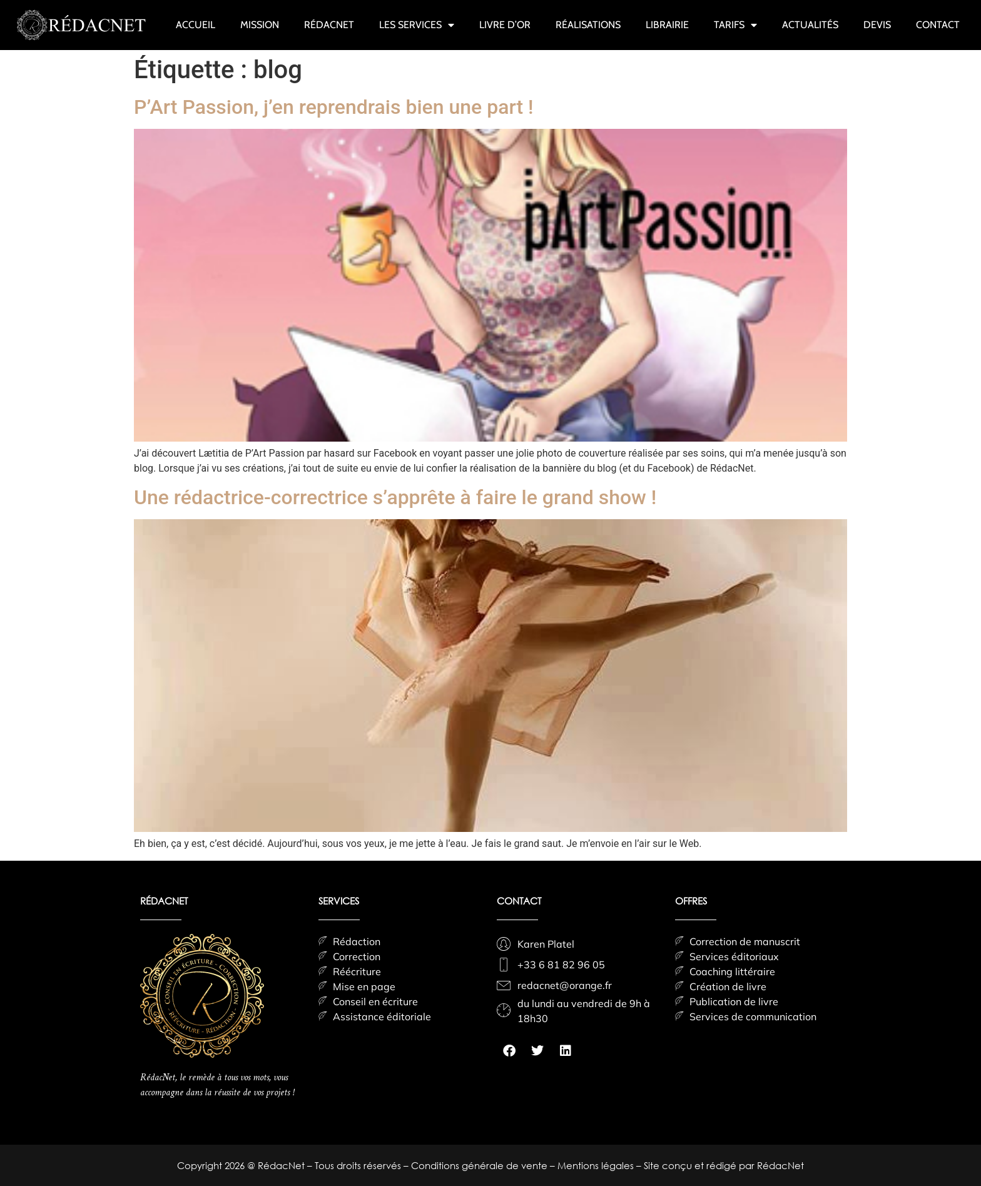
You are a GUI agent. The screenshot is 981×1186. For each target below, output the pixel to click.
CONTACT (938, 25)
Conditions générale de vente (480, 1165)
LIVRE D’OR (505, 25)
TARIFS (735, 25)
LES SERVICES (416, 25)
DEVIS (877, 25)
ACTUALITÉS (810, 25)
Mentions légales (596, 1165)
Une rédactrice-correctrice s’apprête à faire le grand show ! (395, 497)
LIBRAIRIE (667, 25)
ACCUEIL (195, 25)
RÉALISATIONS (588, 25)
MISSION (259, 25)
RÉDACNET (329, 25)
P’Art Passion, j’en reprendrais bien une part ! (334, 107)
